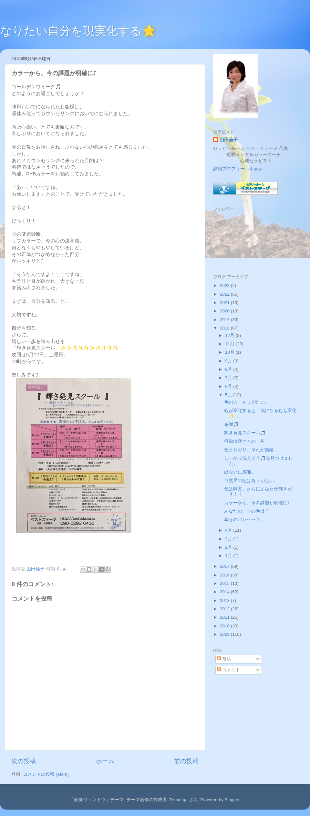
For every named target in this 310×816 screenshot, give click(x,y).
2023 (225, 285)
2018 (225, 328)
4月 (229, 530)
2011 (225, 617)
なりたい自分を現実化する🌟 (78, 30)
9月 (229, 361)
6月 (229, 386)
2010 (225, 626)
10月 (230, 352)
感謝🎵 (231, 424)
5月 (229, 394)
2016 (225, 575)
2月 (229, 547)
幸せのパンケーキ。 (244, 519)
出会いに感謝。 (240, 472)
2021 (225, 302)
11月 (230, 343)
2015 (225, 583)
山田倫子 (229, 139)
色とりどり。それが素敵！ (251, 449)
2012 (225, 608)
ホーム (105, 761)
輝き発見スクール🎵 (245, 432)
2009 (225, 634)
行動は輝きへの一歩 (244, 441)
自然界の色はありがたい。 (251, 480)
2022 (225, 294)
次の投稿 (23, 761)
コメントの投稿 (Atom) (46, 774)
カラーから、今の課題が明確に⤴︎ (257, 502)
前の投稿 (186, 761)
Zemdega (178, 799)
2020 (225, 311)
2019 (225, 319)
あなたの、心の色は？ (246, 511)
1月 (229, 555)
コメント (228, 669)
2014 (225, 591)
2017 (225, 566)
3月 (229, 538)
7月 (229, 377)
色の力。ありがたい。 (246, 402)
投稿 (224, 658)
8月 (229, 369)
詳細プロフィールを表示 (238, 168)
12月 (230, 335)
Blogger (231, 799)
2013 (225, 600)
